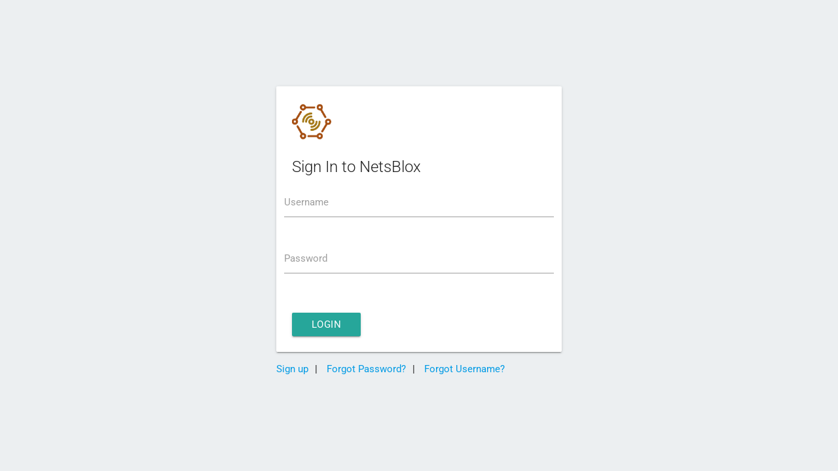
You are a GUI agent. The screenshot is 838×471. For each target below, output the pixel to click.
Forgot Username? (463, 369)
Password (305, 258)
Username (306, 202)
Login (327, 324)
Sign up (292, 369)
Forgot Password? (365, 369)
